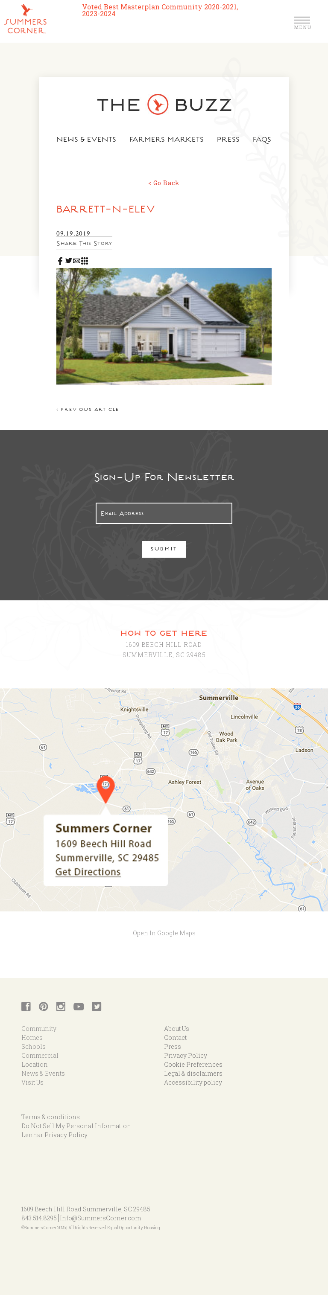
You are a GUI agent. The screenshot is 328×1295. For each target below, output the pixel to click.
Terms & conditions (50, 1117)
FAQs (262, 140)
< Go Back (164, 183)
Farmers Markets (167, 140)
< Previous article (87, 410)
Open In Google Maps (164, 933)
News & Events (86, 140)
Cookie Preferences (193, 1064)
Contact (175, 1037)
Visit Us (32, 1082)
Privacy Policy (185, 1055)
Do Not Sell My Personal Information (76, 1126)
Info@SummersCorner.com (100, 1218)
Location (34, 1064)
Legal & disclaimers (193, 1073)
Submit (164, 550)
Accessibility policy (193, 1082)
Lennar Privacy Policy (54, 1135)
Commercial (40, 1055)
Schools (33, 1046)
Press (228, 140)
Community (38, 1028)
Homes (32, 1037)
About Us (176, 1028)
